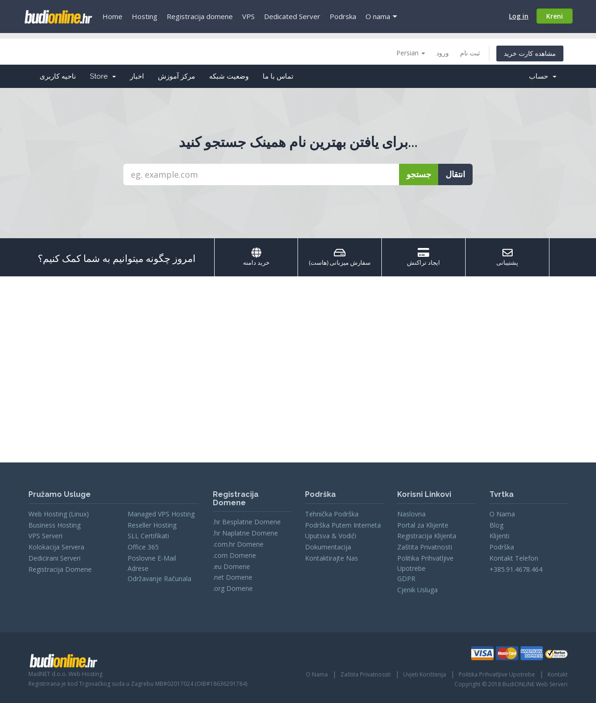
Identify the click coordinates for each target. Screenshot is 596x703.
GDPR (406, 578)
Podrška (501, 546)
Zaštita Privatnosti (424, 546)
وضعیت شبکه (229, 76)
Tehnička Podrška (332, 513)
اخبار (137, 76)
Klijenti (499, 535)
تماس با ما (278, 76)
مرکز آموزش (176, 76)
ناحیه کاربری (58, 76)
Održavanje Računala (159, 578)
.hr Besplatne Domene (247, 521)
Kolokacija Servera (56, 546)
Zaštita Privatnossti (365, 674)
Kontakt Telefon (513, 558)
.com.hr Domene (238, 544)
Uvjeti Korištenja (424, 674)
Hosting (144, 16)
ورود (442, 52)
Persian (410, 52)
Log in (518, 16)
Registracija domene (200, 16)
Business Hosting (54, 525)
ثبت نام (470, 52)
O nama (378, 16)
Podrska (343, 16)
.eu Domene (231, 566)
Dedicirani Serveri (54, 558)
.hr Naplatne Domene (245, 533)
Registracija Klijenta (426, 535)
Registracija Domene (60, 569)
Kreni (554, 16)
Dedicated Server (292, 16)
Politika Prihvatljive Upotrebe (497, 674)
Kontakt (558, 674)
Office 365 (143, 546)
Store (103, 76)
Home (112, 16)
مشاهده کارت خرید (530, 53)
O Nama (502, 513)
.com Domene (234, 555)
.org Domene (233, 588)
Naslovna (411, 513)
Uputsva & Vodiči (330, 535)
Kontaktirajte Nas (331, 558)
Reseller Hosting (152, 525)
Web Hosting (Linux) (58, 513)
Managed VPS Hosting (161, 513)
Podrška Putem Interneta (343, 525)
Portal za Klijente (422, 525)
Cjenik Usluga (417, 589)
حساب (542, 76)
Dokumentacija (328, 546)
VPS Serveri (45, 535)
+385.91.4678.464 (515, 569)
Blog (496, 525)
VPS (248, 16)
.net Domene (232, 577)
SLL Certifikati (148, 535)
